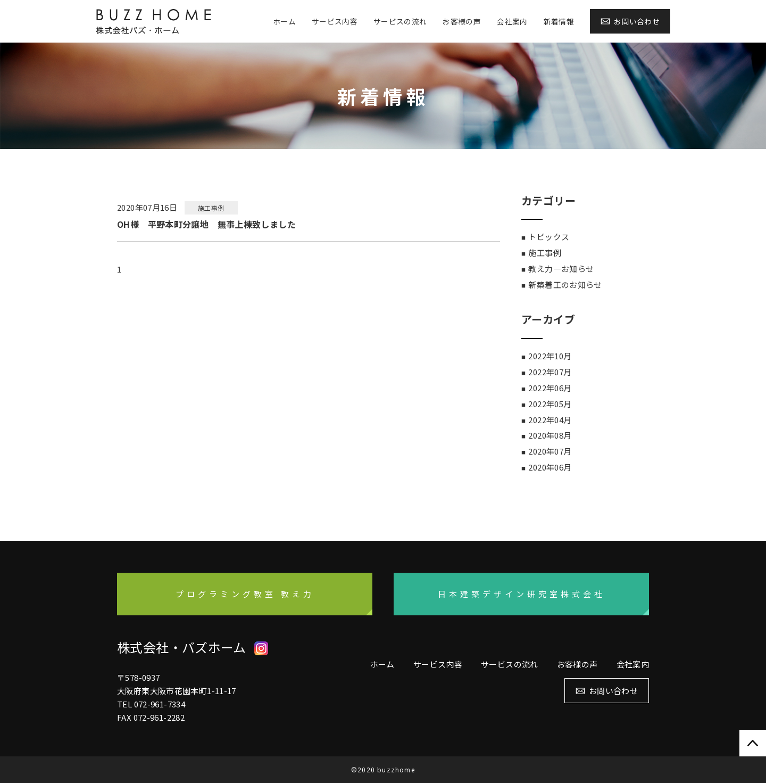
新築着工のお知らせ (565, 284)
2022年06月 (549, 387)
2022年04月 (549, 419)
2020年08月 (549, 435)
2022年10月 (549, 355)
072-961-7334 (160, 704)
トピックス (548, 236)
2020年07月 (549, 451)
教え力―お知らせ (561, 268)
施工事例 (544, 252)
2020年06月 (549, 467)
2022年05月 (549, 403)
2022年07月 (549, 371)
